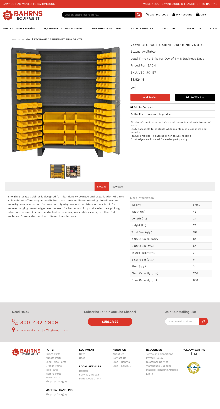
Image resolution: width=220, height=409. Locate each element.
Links (149, 378)
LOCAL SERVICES (141, 28)
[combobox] (102, 15)
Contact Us (119, 363)
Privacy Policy (154, 363)
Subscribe (110, 327)
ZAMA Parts (53, 382)
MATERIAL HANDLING (106, 28)
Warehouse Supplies (159, 371)
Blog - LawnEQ (122, 371)
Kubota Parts (54, 363)
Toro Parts (52, 375)
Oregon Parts (54, 371)
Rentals (84, 376)
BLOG (213, 28)
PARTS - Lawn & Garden (19, 28)
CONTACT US (192, 28)
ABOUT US (168, 28)
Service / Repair (89, 379)
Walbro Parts (53, 378)
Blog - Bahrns (121, 367)
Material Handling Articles (162, 375)
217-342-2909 (157, 14)
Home (16, 39)
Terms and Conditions (159, 359)
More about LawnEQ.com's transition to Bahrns (180, 3)
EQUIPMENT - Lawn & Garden (63, 28)
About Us (118, 359)
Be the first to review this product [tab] (151, 114)
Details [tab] (101, 191)
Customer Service (157, 367)
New (82, 359)
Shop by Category (57, 386)
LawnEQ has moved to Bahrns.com (29, 3)
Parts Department (90, 383)
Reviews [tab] (117, 191)
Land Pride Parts (56, 367)
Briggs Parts (53, 359)
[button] (118, 106)
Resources (154, 355)
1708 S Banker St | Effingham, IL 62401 (42, 335)
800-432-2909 (35, 327)
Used (82, 363)
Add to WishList (195, 97)
